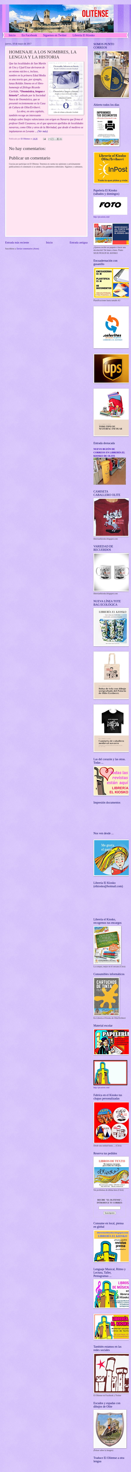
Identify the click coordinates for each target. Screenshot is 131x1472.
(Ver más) (43, 131)
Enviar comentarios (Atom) (28, 249)
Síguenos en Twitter (55, 35)
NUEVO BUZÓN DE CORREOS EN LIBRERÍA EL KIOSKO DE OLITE (109, 452)
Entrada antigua (79, 242)
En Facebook (29, 35)
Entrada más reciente (17, 242)
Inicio (12, 35)
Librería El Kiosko (84, 35)
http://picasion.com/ (101, 217)
